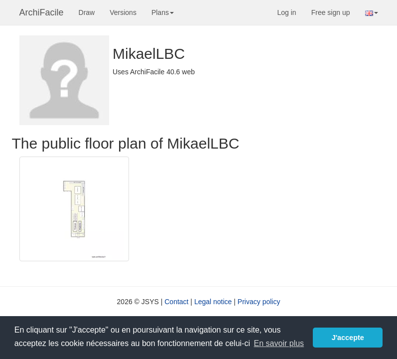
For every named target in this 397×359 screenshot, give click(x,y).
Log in (286, 12)
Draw (87, 12)
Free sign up (330, 12)
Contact (176, 302)
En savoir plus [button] (279, 343)
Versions (123, 12)
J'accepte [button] (348, 338)
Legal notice (213, 302)
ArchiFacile (41, 12)
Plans (162, 12)
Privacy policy (259, 302)
